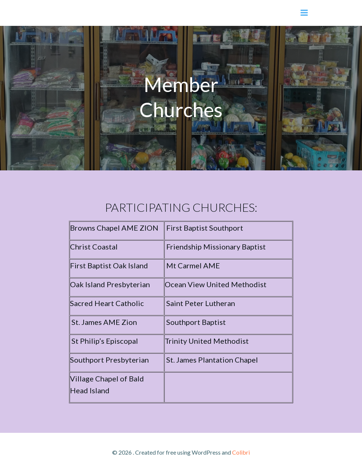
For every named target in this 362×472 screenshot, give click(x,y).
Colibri (241, 452)
